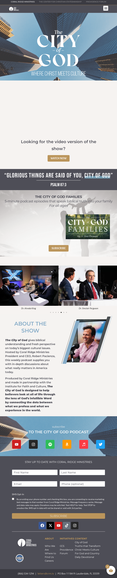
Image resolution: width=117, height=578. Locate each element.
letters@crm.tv (46, 573)
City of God (81, 542)
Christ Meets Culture (87, 549)
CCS (62, 546)
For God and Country (87, 553)
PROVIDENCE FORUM (96, 2)
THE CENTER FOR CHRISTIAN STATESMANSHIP (60, 2)
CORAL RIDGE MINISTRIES (23, 2)
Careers (49, 560)
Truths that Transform (87, 546)
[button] (105, 8)
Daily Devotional (84, 557)
